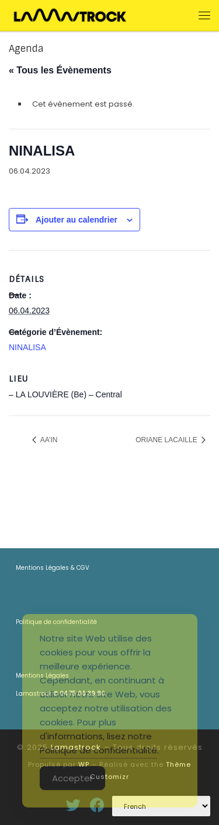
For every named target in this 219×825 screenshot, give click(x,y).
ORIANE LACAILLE (167, 440)
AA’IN (48, 440)
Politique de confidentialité (98, 750)
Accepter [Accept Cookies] (72, 778)
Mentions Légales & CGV (52, 568)
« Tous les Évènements (60, 70)
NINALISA (27, 347)
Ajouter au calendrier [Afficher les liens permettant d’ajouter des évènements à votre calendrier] (76, 219)
